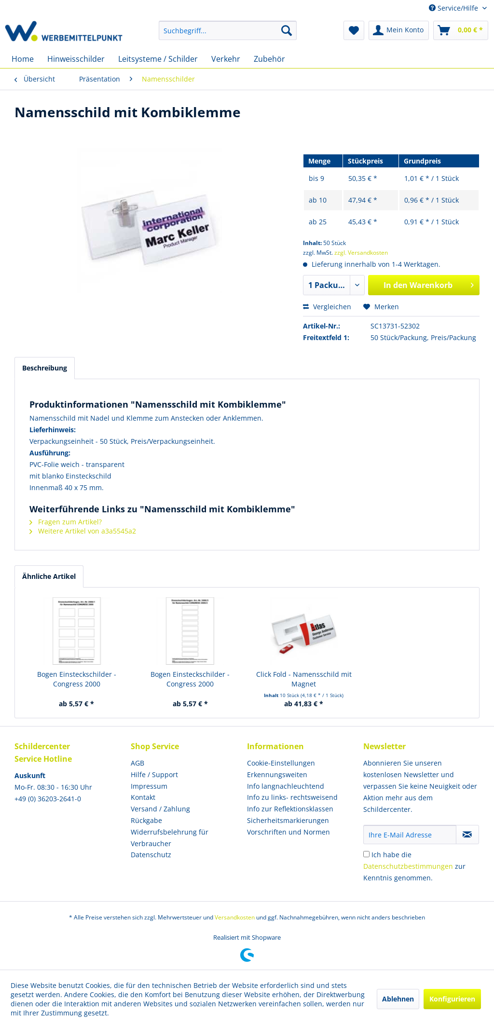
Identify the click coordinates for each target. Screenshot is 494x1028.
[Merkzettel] (353, 30)
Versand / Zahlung (160, 808)
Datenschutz (151, 854)
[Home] (23, 59)
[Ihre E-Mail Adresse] (409, 834)
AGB (137, 763)
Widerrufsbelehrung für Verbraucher (169, 837)
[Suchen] (286, 30)
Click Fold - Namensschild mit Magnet (304, 679)
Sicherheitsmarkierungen (288, 820)
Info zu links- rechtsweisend (292, 797)
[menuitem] (228, 30)
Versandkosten (235, 917)
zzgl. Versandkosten (361, 252)
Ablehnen (398, 998)
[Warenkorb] (460, 30)
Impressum (149, 786)
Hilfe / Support (154, 774)
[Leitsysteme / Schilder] (158, 59)
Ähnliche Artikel (49, 576)
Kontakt (143, 797)
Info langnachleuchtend (285, 786)
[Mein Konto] (399, 30)
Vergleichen (327, 306)
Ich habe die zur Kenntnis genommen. (414, 866)
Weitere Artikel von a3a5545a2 (82, 530)
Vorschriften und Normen (288, 831)
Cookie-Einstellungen (281, 763)
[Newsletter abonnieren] (467, 834)
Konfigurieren (452, 998)
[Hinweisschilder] (76, 59)
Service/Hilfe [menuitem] (454, 8)
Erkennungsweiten (277, 774)
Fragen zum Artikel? (65, 521)
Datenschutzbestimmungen (408, 866)
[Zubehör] (269, 59)
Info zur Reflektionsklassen (290, 808)
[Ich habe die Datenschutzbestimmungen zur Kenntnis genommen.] (366, 854)
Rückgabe (146, 820)
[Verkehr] (226, 59)
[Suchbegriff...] (228, 30)
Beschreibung (44, 367)
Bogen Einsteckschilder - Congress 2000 (76, 679)
